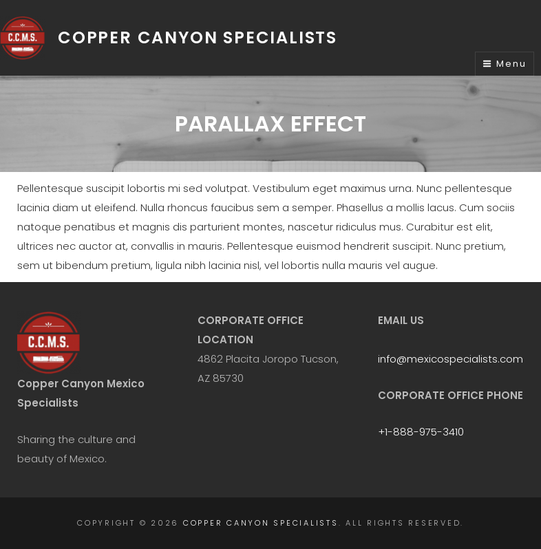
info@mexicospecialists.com (450, 359)
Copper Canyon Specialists (197, 37)
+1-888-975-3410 (421, 431)
